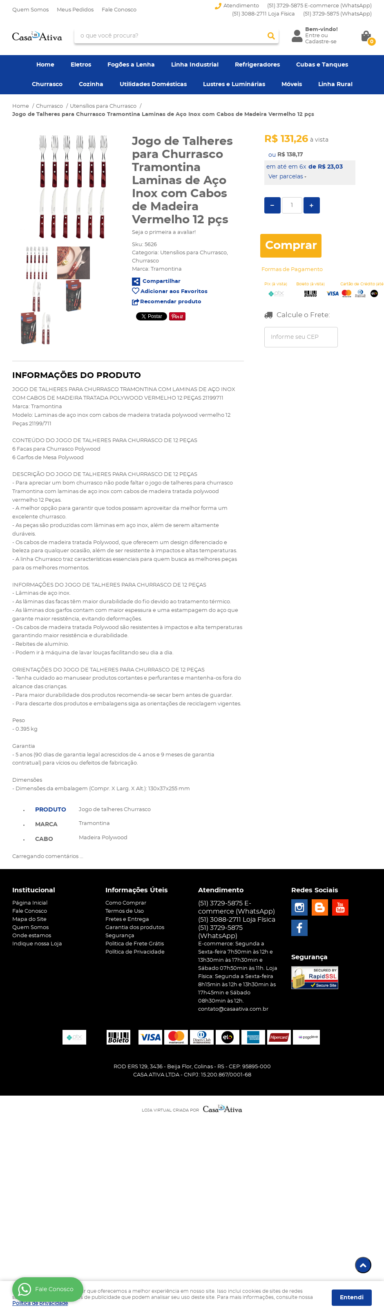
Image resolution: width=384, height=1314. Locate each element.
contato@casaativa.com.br (233, 1009)
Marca (46, 824)
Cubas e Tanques (322, 65)
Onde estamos (31, 935)
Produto (50, 810)
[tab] (51, 809)
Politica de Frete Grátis (134, 944)
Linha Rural (335, 84)
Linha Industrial (195, 65)
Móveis (291, 84)
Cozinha (91, 84)
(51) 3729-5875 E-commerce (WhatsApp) (319, 6)
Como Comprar (125, 903)
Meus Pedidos (75, 10)
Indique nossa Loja (37, 944)
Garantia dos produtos (134, 927)
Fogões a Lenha (131, 65)
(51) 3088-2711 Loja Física (263, 14)
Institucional (33, 890)
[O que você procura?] (271, 36)
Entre (312, 35)
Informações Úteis (136, 890)
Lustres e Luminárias (234, 84)
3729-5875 (337, 14)
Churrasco (47, 84)
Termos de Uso (124, 911)
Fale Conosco (119, 10)
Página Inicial (29, 903)
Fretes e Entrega (127, 919)
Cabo (44, 839)
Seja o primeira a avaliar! (164, 232)
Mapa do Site (29, 919)
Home (45, 65)
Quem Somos (30, 10)
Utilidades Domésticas (153, 84)
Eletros (81, 65)
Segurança (119, 935)
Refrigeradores (257, 65)
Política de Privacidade (135, 952)
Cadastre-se (321, 41)
